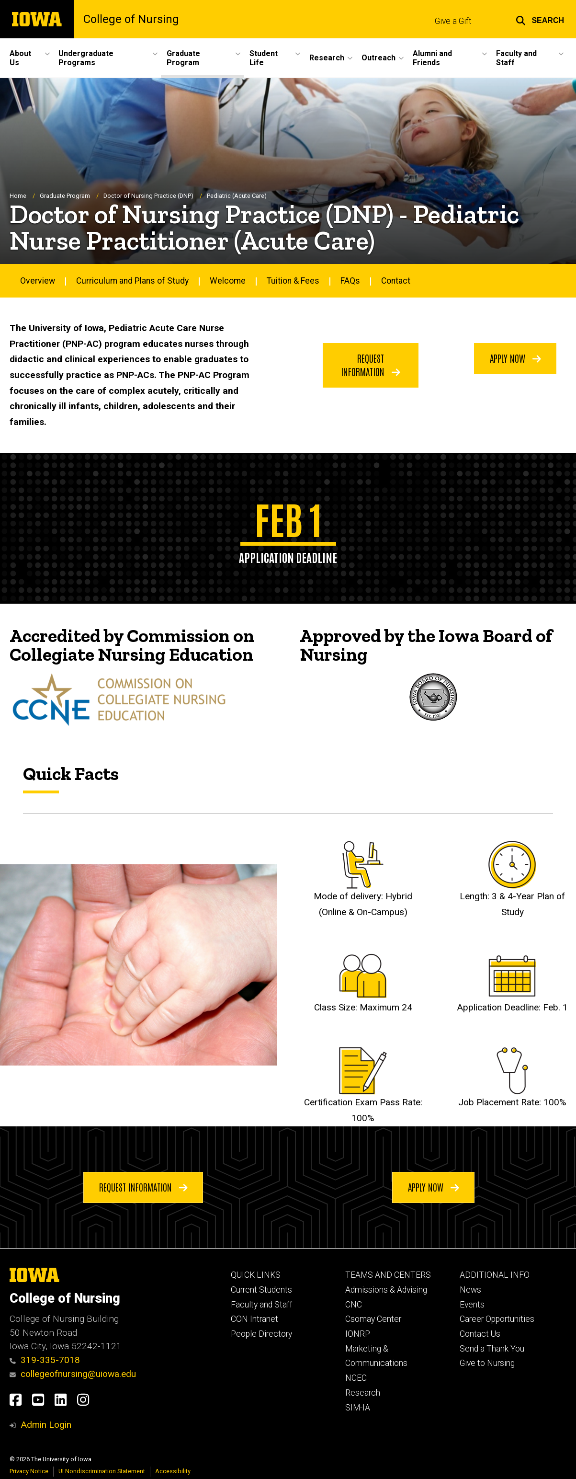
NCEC (356, 1378)
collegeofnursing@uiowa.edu (73, 1373)
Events (472, 1304)
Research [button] (326, 57)
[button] (540, 19)
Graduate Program (65, 195)
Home (18, 195)
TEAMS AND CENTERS (388, 1275)
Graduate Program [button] (183, 58)
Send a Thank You (492, 1348)
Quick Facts (71, 773)
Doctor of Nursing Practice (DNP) (148, 195)
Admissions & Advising (386, 1290)
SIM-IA (357, 1407)
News (470, 1290)
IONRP (357, 1334)
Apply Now (515, 357)
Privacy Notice (29, 1471)
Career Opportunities (497, 1319)
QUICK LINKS (256, 1275)
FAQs (350, 280)
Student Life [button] (263, 58)
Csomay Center (373, 1319)
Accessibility (173, 1471)
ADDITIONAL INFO (495, 1275)
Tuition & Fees (293, 280)
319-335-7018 (45, 1359)
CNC (353, 1304)
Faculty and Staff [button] (516, 58)
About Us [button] (20, 58)
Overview (37, 280)
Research (362, 1393)
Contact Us (480, 1334)
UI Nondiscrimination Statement (101, 1471)
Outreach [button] (378, 57)
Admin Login (46, 1424)
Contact (395, 280)
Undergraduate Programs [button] (85, 58)
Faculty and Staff (262, 1304)
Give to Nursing (487, 1363)
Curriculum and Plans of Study (132, 280)
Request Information (370, 364)
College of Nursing (131, 19)
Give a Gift (453, 21)
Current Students (261, 1290)
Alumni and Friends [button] (432, 58)
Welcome (228, 280)
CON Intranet (254, 1319)
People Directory (261, 1334)
